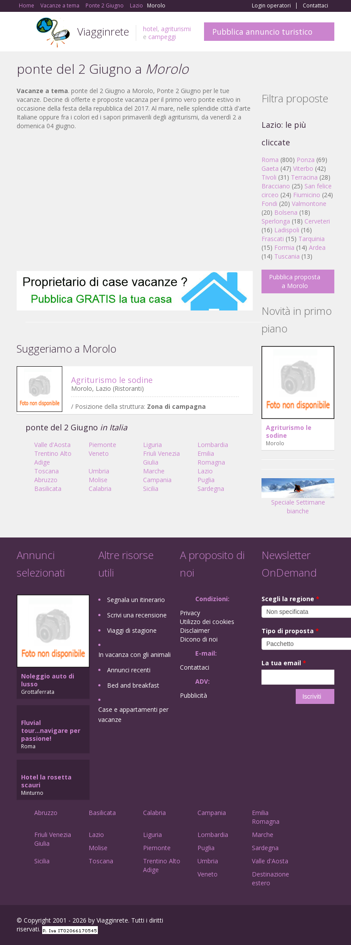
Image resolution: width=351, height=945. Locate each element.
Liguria (152, 444)
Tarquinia (311, 238)
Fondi (269, 203)
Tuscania (287, 256)
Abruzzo (45, 480)
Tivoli (268, 177)
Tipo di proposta (290, 631)
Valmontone (309, 203)
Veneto (99, 453)
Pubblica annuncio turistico (262, 31)
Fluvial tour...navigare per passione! (50, 730)
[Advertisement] (135, 200)
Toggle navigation (24, 32)
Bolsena (285, 212)
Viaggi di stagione (132, 630)
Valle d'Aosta (52, 444)
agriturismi (176, 29)
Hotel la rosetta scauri (46, 781)
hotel (150, 29)
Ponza (306, 159)
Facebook (268, 921)
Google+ (287, 921)
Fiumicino (306, 195)
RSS (329, 921)
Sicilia (150, 488)
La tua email (283, 663)
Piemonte (102, 444)
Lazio (205, 471)
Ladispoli (286, 230)
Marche (154, 471)
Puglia (206, 480)
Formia (284, 247)
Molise (98, 480)
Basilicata (47, 488)
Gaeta (270, 168)
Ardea (317, 247)
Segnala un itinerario (136, 599)
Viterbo (303, 168)
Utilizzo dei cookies (207, 621)
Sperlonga (275, 221)
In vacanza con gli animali (134, 654)
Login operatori (271, 6)
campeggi (162, 36)
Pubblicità (193, 695)
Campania (157, 480)
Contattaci (315, 6)
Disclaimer (195, 630)
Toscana (46, 471)
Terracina (304, 177)
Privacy (190, 613)
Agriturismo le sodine (112, 380)
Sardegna (210, 488)
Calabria (100, 488)
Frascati (272, 238)
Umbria (99, 471)
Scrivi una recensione (137, 615)
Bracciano (275, 186)
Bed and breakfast (133, 685)
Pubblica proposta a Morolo (294, 281)
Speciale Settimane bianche (297, 499)
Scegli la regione (290, 599)
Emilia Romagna (211, 457)
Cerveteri (317, 221)
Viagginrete (103, 31)
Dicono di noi (199, 639)
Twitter (309, 921)
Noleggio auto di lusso (47, 680)
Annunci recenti (128, 670)
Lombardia (212, 444)
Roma (270, 159)
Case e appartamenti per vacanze (133, 714)
